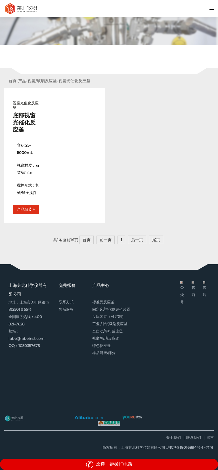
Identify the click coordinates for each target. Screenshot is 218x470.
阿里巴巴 (88, 417)
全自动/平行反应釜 (107, 331)
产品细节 (24, 209)
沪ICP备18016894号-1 (184, 447)
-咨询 (208, 447)
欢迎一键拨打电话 (109, 464)
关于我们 (173, 438)
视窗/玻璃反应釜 (42, 80)
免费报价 (67, 285)
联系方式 (66, 302)
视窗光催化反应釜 (74, 80)
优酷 (132, 417)
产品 (22, 80)
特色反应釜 (101, 346)
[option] (109, 45)
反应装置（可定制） (108, 316)
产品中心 (100, 285)
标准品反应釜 (103, 302)
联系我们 (193, 438)
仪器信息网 (109, 423)
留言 (210, 438)
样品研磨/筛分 (104, 353)
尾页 (156, 239)
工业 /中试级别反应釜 (109, 324)
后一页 (137, 239)
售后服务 (66, 309)
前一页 (106, 239)
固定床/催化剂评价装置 (111, 309)
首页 (12, 80)
